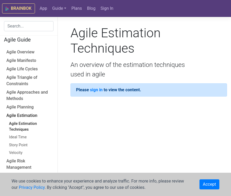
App (43, 8)
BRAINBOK (19, 8)
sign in (96, 89)
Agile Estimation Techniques (23, 126)
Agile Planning (20, 107)
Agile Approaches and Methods (27, 95)
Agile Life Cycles (22, 68)
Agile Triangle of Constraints (21, 80)
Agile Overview (20, 51)
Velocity (16, 153)
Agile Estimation (21, 115)
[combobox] (29, 26)
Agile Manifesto (21, 60)
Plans (76, 8)
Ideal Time (18, 137)
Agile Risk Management (19, 164)
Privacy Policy (32, 187)
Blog (91, 8)
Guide (57, 8)
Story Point (18, 145)
